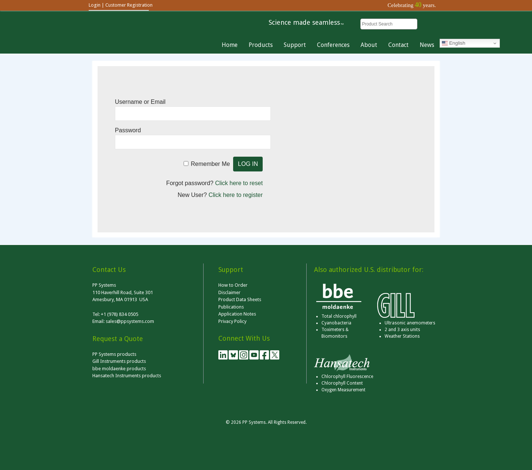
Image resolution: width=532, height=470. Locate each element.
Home (230, 44)
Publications (231, 307)
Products (261, 44)
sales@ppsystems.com (130, 321)
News (427, 44)
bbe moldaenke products (119, 368)
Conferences (333, 44)
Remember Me (210, 164)
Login (94, 5)
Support (295, 44)
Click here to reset (239, 183)
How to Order (233, 285)
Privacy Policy (232, 321)
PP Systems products (114, 354)
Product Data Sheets (239, 299)
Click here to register (235, 195)
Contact (398, 44)
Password (128, 130)
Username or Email (140, 102)
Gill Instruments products (119, 361)
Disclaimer (229, 292)
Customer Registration (129, 5)
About (369, 44)
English (453, 43)
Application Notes (237, 314)
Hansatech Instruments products (126, 375)
